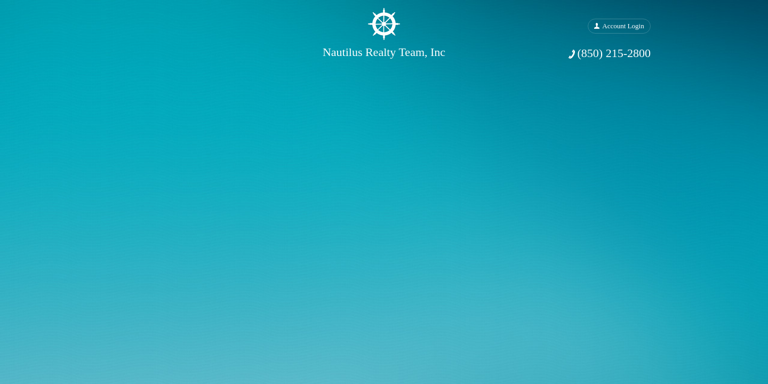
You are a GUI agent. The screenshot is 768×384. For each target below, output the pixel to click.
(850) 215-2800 (614, 53)
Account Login (623, 26)
